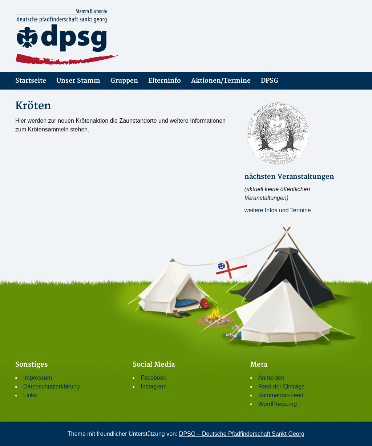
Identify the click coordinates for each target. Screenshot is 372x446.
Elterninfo (164, 80)
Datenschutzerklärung (51, 386)
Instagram (153, 386)
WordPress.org (277, 404)
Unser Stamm (78, 80)
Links (30, 395)
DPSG (269, 80)
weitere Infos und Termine (277, 210)
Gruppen (124, 80)
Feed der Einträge (281, 386)
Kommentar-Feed (281, 395)
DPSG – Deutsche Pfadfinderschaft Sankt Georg (241, 434)
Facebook (153, 378)
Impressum (37, 378)
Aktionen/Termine (221, 80)
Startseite (30, 80)
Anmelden (271, 378)
